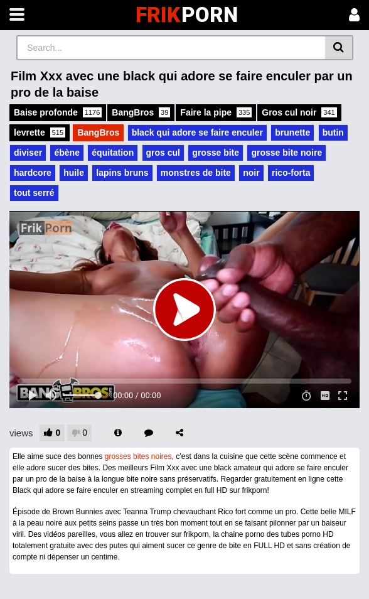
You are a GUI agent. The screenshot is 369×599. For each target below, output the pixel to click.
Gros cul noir (299, 112)
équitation (113, 153)
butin (333, 132)
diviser (28, 153)
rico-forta (291, 173)
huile (73, 173)
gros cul (163, 153)
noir (251, 173)
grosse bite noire (286, 153)
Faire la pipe (216, 112)
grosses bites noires (138, 456)
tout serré (34, 193)
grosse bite (215, 153)
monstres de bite (196, 173)
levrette (39, 132)
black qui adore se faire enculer (197, 132)
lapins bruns (122, 173)
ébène (66, 153)
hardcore (32, 173)
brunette (292, 132)
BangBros (141, 112)
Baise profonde (58, 112)
